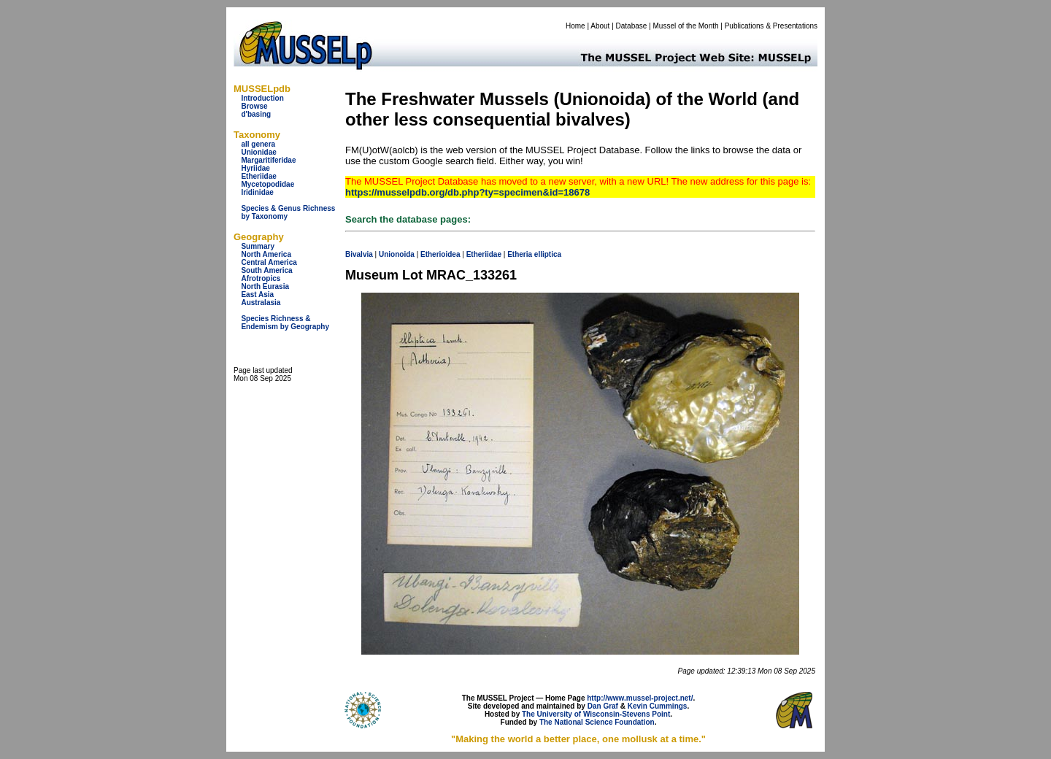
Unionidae (258, 152)
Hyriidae (255, 168)
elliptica (547, 254)
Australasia (260, 302)
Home (575, 26)
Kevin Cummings (658, 706)
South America (266, 270)
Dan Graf (603, 706)
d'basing (256, 114)
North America (266, 254)
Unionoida (397, 254)
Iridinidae (257, 192)
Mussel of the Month (686, 26)
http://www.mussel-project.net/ (640, 698)
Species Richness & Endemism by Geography (285, 323)
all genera (258, 144)
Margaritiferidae (268, 160)
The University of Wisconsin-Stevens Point (596, 714)
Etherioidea (440, 254)
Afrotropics (260, 278)
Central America (268, 262)
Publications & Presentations (771, 26)
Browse (254, 106)
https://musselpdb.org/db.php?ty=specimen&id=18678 (467, 192)
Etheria (519, 254)
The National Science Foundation (597, 722)
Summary (257, 246)
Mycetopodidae (267, 184)
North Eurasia (265, 286)
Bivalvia (359, 254)
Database (631, 26)
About (599, 26)
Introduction (262, 98)
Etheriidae (258, 176)
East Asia (257, 294)
